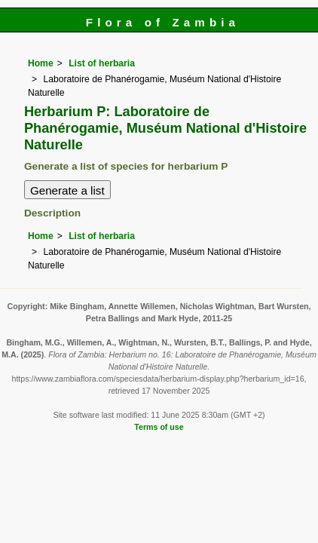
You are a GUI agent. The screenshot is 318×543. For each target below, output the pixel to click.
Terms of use (158, 426)
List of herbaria (102, 63)
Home (41, 63)
